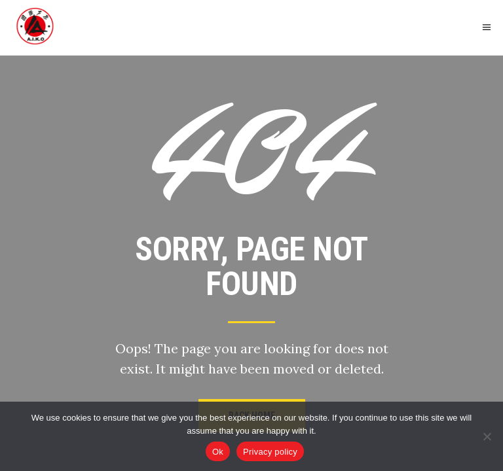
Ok (217, 452)
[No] (486, 436)
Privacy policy (270, 452)
